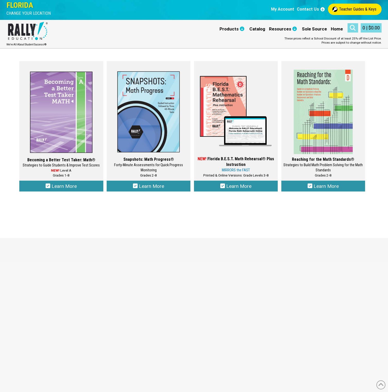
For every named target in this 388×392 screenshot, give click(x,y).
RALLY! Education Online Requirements (171, 293)
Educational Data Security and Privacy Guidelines (179, 287)
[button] (28, 13)
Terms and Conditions (155, 275)
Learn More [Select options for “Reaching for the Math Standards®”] (323, 187)
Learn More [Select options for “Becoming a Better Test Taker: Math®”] (61, 187)
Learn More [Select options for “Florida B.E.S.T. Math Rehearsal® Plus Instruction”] (235, 187)
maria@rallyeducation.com (38, 293)
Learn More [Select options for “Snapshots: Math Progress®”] (148, 187)
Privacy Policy (148, 281)
